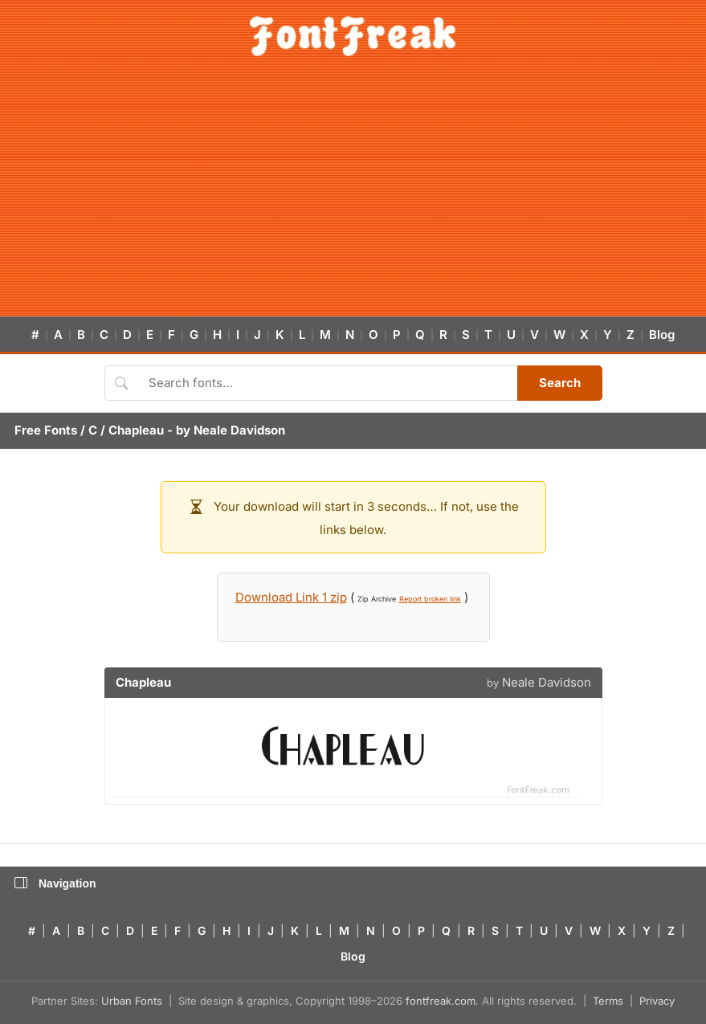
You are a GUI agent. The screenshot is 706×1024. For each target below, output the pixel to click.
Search (560, 382)
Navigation (55, 883)
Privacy (657, 1000)
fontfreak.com (440, 1000)
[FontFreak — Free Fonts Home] (353, 36)
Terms (608, 1000)
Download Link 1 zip (291, 597)
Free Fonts (45, 430)
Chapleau (136, 430)
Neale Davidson (239, 430)
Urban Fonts (131, 1000)
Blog (662, 334)
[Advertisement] (353, 196)
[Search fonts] (327, 383)
